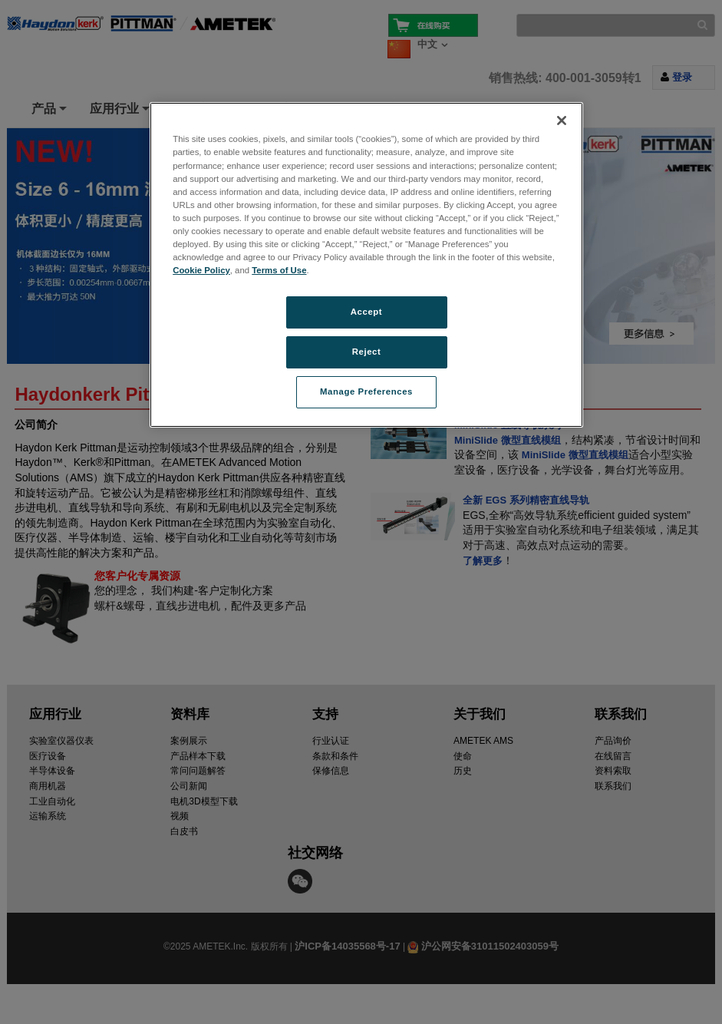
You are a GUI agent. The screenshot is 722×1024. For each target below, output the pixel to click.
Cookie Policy (201, 270)
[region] (366, 264)
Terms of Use (279, 270)
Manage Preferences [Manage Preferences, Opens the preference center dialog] (366, 391)
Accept (366, 311)
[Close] (562, 120)
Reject (366, 351)
